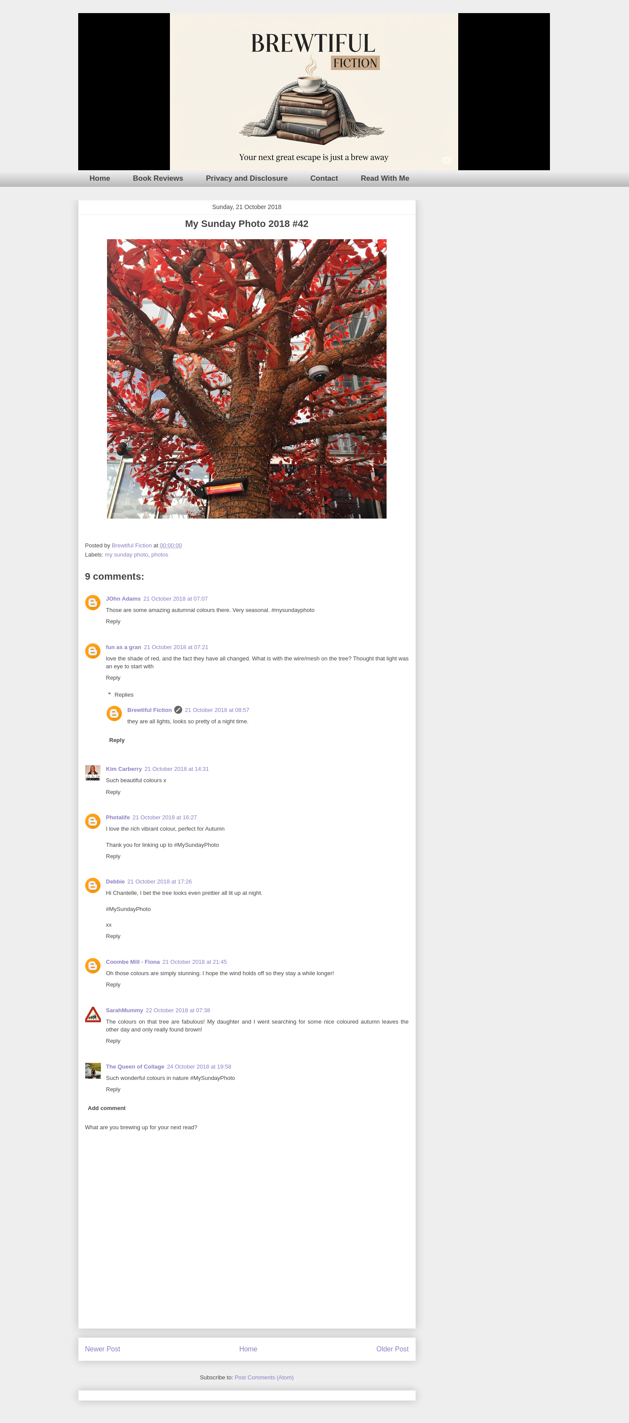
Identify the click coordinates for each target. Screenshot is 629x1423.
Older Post (393, 1349)
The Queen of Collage (135, 1066)
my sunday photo (126, 554)
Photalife (118, 817)
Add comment (107, 1108)
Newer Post (103, 1349)
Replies (123, 694)
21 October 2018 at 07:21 (176, 647)
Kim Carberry (124, 769)
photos (159, 554)
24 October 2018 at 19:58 (199, 1066)
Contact (324, 178)
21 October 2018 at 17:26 (160, 881)
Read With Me (385, 178)
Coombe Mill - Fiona (133, 962)
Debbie (115, 881)
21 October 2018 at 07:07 (175, 598)
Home (100, 178)
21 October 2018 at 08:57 (217, 710)
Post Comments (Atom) (264, 1377)
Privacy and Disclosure (247, 178)
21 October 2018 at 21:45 (194, 962)
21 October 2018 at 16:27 (164, 817)
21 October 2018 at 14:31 (177, 769)
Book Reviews (158, 178)
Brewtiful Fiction (150, 710)
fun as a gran (124, 647)
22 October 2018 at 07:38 (178, 1010)
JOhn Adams (123, 598)
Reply (113, 621)
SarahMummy (124, 1010)
